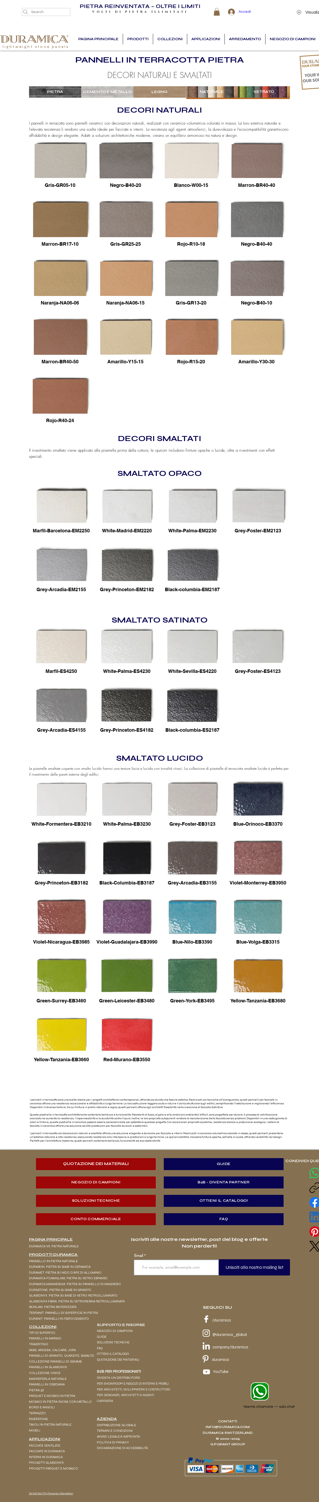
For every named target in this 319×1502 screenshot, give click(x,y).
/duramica (221, 1320)
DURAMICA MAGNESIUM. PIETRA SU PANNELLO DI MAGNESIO (75, 1284)
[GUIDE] (224, 1164)
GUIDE (102, 1337)
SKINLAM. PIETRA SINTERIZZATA (52, 1307)
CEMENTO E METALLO (107, 91)
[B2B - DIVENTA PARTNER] (224, 1182)
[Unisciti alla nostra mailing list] (254, 1267)
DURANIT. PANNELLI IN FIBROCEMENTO (59, 1318)
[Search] (46, 12)
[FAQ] (224, 1219)
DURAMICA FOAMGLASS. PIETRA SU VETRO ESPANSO (68, 1278)
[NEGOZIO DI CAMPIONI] (96, 1182)
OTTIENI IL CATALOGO (113, 1354)
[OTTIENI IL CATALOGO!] (224, 1201)
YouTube (220, 1371)
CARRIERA (105, 1401)
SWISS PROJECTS (110, 1406)
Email (138, 1255)
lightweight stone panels (36, 46)
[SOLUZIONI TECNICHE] (96, 1201)
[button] (217, 12)
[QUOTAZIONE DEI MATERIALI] (96, 1164)
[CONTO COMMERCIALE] (96, 1219)
